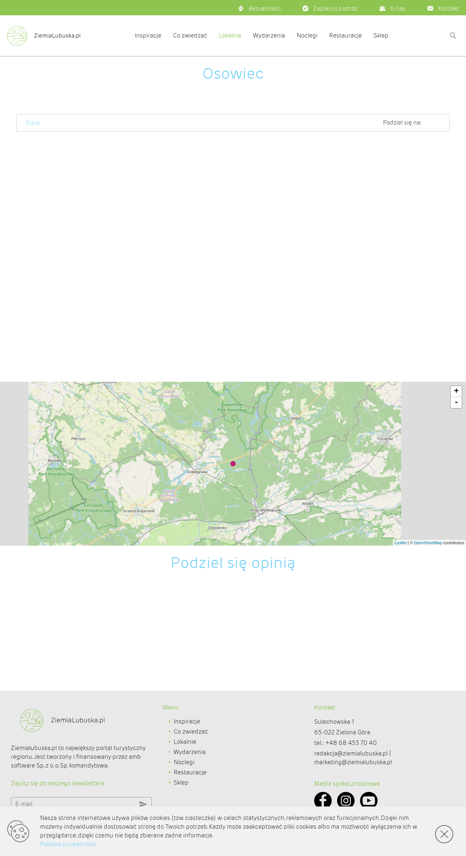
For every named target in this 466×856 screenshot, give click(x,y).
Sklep (381, 35)
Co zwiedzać (190, 35)
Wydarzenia (269, 35)
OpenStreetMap (428, 543)
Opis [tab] (33, 123)
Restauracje (345, 35)
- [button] (456, 402)
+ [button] (456, 391)
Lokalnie (230, 35)
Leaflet (401, 543)
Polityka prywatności (68, 844)
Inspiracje (148, 35)
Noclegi (307, 35)
